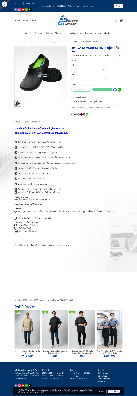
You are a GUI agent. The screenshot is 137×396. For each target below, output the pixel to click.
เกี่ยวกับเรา (102, 370)
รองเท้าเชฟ (66, 42)
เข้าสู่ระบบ (19, 3)
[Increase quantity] (91, 84)
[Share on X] (81, 114)
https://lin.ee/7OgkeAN (29, 225)
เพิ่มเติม (108, 33)
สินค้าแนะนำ (38, 42)
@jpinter (70, 6)
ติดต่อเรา (101, 382)
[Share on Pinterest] (84, 114)
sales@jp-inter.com (88, 6)
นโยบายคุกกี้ (40, 391)
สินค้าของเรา (103, 373)
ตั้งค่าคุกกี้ (102, 390)
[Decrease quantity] (84, 84)
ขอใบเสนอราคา (104, 379)
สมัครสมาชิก (29, 3)
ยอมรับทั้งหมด (114, 390)
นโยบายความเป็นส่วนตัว (27, 391)
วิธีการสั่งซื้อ (102, 376)
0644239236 (54, 6)
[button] (118, 6)
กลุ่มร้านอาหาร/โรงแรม (52, 42)
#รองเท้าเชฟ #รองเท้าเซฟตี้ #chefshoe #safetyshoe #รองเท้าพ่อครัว (44, 300)
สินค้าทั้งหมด (28, 42)
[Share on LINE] (87, 114)
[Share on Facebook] (78, 114)
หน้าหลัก (18, 42)
